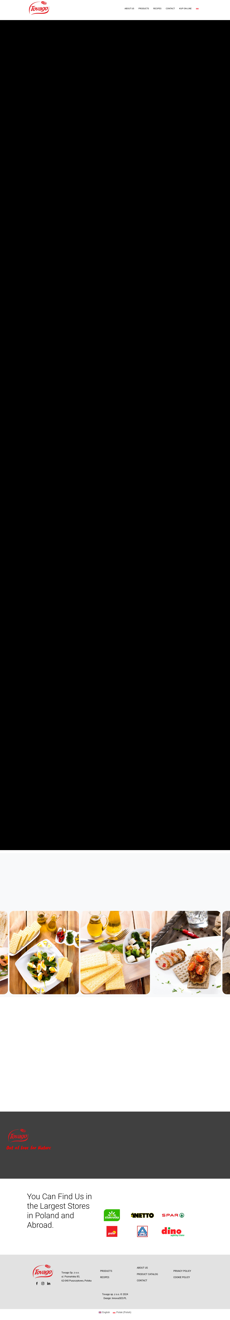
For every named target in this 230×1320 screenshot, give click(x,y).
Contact (142, 1280)
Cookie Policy (181, 1277)
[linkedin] (48, 1283)
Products (106, 1271)
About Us (142, 1267)
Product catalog (147, 1274)
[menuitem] (199, 9)
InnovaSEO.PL (119, 1298)
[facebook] (36, 1283)
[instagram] (42, 1283)
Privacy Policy (182, 1271)
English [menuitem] (106, 1312)
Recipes (104, 1277)
